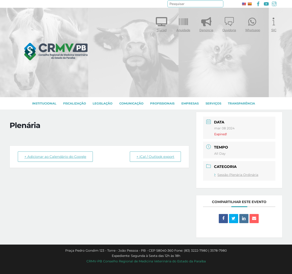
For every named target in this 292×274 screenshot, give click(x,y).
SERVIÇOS (213, 103)
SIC (273, 23)
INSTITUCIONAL (44, 103)
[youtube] (266, 3)
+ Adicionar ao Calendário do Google (55, 156)
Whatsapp (252, 23)
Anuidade (183, 23)
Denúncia (206, 23)
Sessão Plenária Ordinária (236, 175)
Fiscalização (74, 103)
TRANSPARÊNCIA (241, 103)
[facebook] (258, 3)
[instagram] (274, 3)
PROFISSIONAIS (162, 103)
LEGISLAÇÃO (102, 103)
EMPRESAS (190, 103)
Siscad (161, 23)
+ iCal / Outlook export (155, 156)
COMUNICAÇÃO (131, 103)
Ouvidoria (229, 23)
